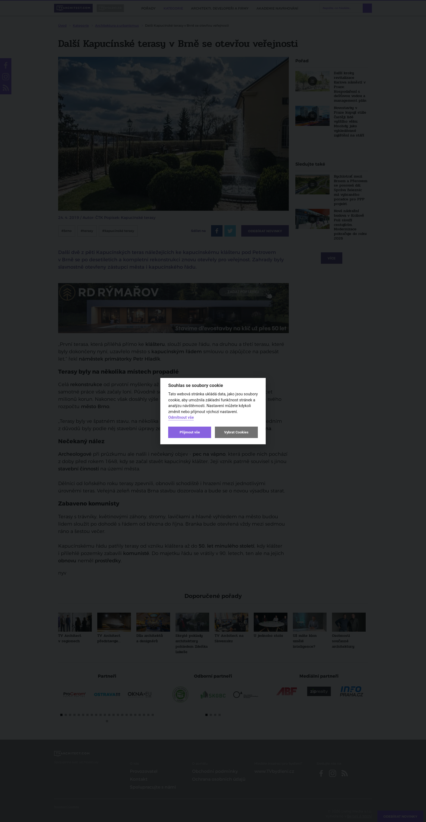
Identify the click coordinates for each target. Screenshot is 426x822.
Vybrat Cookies (236, 432)
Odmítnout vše (181, 417)
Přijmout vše (190, 432)
